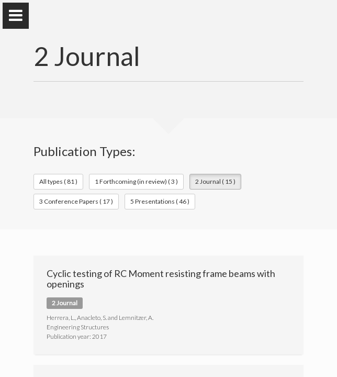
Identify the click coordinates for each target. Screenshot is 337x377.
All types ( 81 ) (58, 181)
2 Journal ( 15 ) (215, 181)
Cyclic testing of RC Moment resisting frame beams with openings (161, 279)
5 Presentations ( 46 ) (159, 201)
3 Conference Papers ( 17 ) (76, 201)
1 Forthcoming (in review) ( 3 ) (136, 181)
